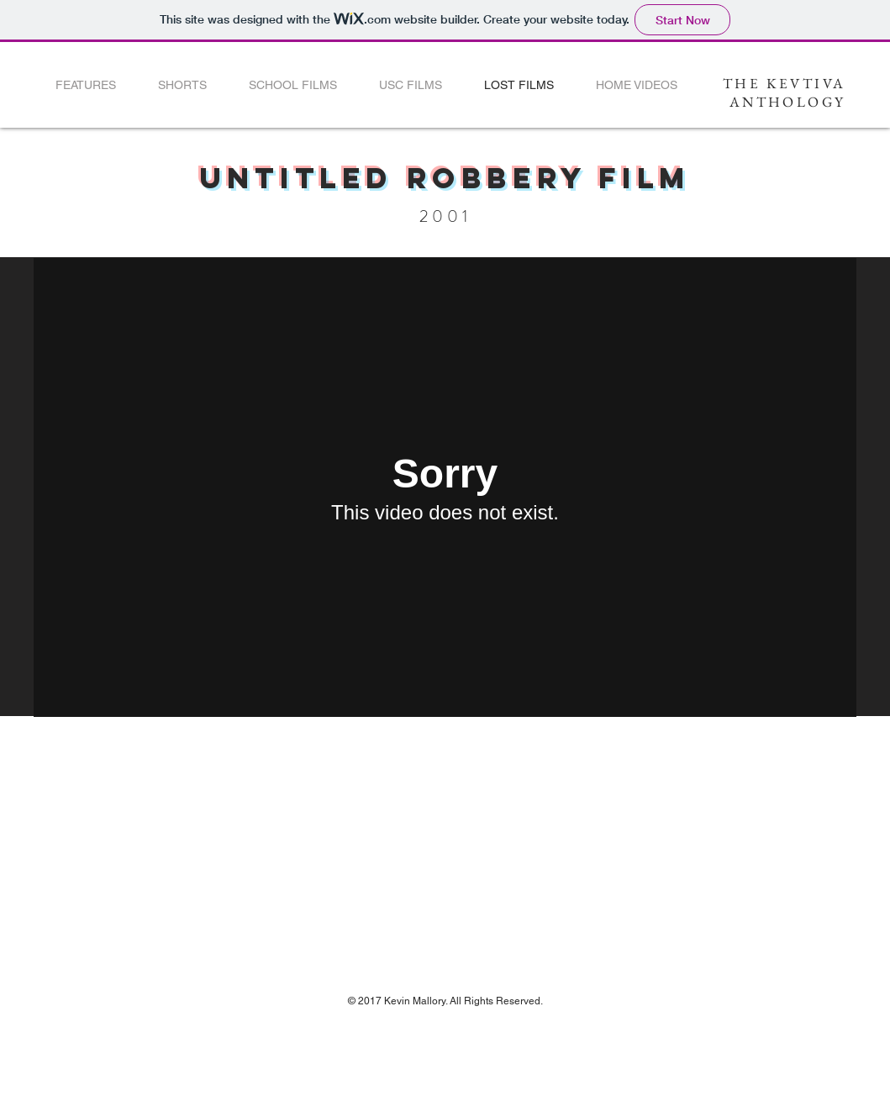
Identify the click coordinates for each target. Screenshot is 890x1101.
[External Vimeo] (445, 487)
